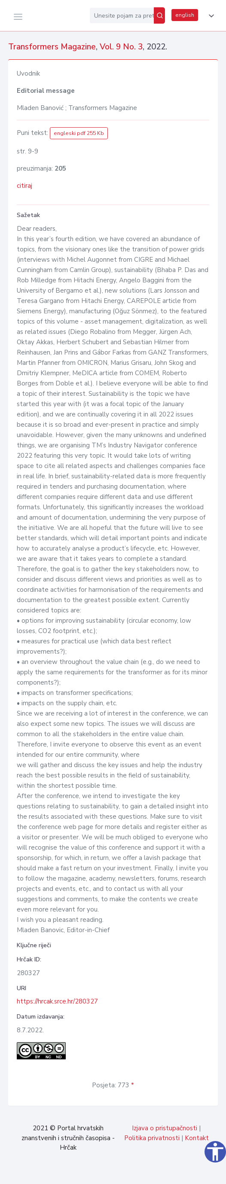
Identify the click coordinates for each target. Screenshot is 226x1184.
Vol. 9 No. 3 (121, 46)
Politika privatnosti (152, 1138)
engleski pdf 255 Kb (79, 133)
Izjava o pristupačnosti (164, 1128)
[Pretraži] (159, 15)
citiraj (24, 185)
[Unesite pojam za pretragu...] (121, 15)
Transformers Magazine (52, 46)
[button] (210, 16)
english (184, 15)
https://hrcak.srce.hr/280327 (57, 1001)
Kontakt (197, 1138)
